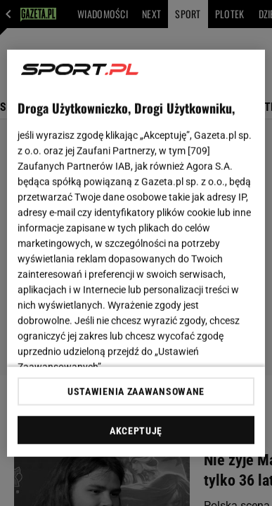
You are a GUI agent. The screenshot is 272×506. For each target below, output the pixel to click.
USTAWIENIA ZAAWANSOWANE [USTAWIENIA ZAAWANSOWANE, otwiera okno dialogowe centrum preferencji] (136, 391)
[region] (136, 253)
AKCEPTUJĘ (136, 431)
